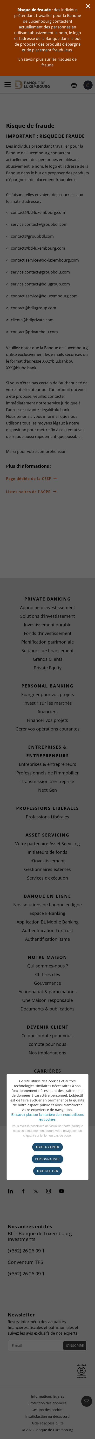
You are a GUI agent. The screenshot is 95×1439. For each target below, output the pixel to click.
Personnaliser (47, 1159)
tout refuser (47, 1171)
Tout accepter (47, 1147)
